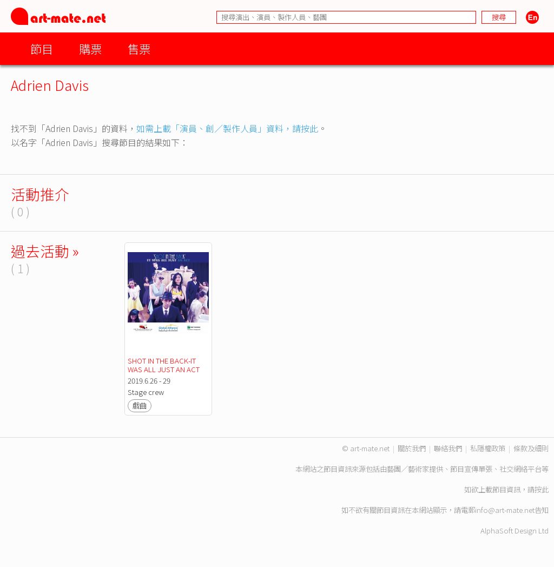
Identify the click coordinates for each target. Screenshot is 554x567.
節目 (41, 48)
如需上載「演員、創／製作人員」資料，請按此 (227, 128)
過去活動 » (45, 250)
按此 (542, 489)
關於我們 (412, 448)
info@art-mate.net (505, 510)
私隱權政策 (487, 448)
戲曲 (140, 405)
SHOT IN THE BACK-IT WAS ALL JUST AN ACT (164, 364)
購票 (90, 48)
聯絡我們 (448, 448)
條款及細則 (531, 448)
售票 (139, 48)
